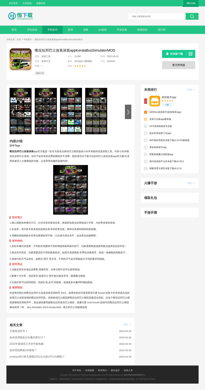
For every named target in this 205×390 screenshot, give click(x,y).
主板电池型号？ (19, 331)
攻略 (85, 29)
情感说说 (142, 29)
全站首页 (13, 3)
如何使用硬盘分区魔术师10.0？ (27, 337)
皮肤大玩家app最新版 (160, 119)
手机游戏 (32, 29)
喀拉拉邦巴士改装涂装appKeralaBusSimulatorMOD (58, 39)
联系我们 (102, 370)
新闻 (70, 29)
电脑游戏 (40, 3)
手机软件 (52, 29)
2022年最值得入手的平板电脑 (27, 343)
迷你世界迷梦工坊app (160, 133)
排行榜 (161, 29)
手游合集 (122, 29)
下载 (167, 105)
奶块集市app (169, 97)
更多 (127, 324)
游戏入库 (128, 370)
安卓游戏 (27, 3)
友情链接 (89, 370)
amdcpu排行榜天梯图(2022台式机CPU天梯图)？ (37, 356)
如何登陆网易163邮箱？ (23, 350)
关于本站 (76, 370)
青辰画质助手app (158, 147)
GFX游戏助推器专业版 (160, 126)
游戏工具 (40, 73)
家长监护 (115, 370)
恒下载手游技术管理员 (146, 379)
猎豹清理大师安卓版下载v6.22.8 (165, 168)
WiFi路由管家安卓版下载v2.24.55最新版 (169, 140)
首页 (14, 29)
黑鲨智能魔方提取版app (161, 154)
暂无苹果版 (178, 65)
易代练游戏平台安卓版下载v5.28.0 (166, 161)
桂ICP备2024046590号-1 (134, 375)
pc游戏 (103, 29)
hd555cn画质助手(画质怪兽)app (165, 112)
